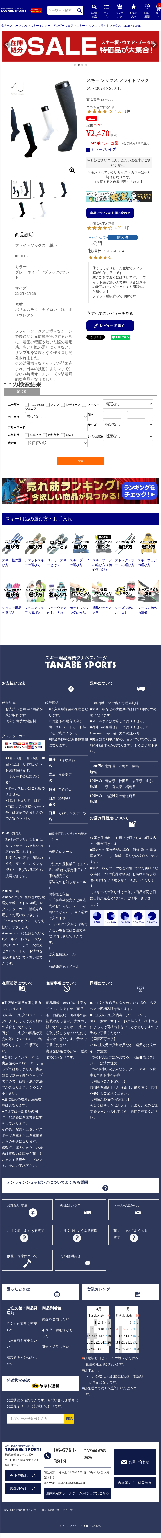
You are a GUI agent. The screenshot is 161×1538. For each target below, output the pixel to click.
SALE (91, 118)
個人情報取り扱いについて (57, 1510)
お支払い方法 (17, 1205)
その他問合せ (70, 1256)
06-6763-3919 (65, 1456)
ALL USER (37, 404)
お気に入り (134, 11)
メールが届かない (127, 1205)
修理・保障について (22, 1256)
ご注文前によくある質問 (25, 1231)
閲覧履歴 (147, 10)
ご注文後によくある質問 (78, 1231)
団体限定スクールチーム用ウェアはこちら (77, 1493)
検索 (79, 10)
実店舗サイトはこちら (134, 1482)
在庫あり (35, 434)
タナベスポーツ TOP (14, 25)
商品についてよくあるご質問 (132, 1234)
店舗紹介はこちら (23, 1489)
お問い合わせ (139, 1462)
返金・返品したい (55, 1347)
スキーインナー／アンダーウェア (51, 25)
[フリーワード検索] (56, 427)
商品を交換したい (55, 1319)
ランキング (119, 10)
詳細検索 (94, 11)
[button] (4, 46)
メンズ (55, 404)
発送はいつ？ (70, 1205)
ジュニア (31, 408)
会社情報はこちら (23, 1475)
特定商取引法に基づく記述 (20, 1510)
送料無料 (53, 434)
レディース (73, 404)
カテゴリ (106, 11)
